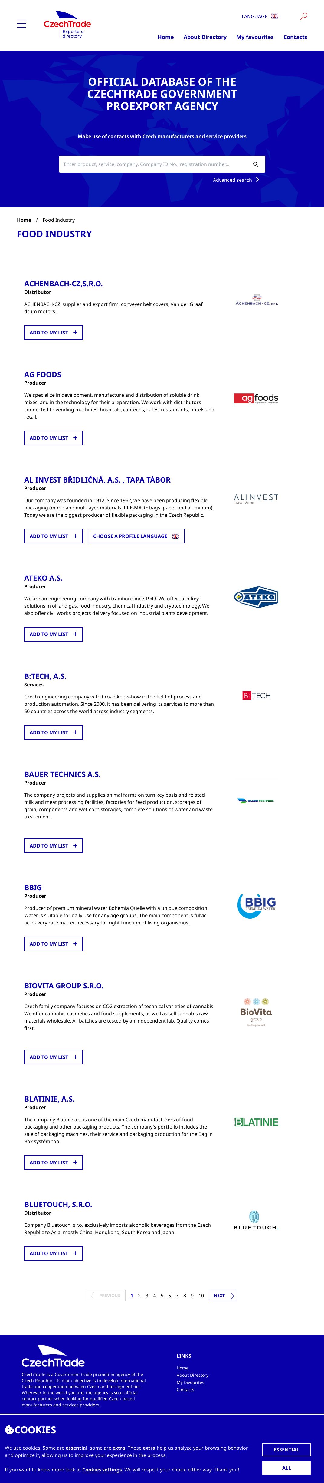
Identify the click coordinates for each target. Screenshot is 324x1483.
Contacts (295, 37)
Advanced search (237, 180)
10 (201, 1295)
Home (166, 37)
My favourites (255, 37)
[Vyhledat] (303, 16)
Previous (109, 1295)
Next (219, 1295)
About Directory (205, 37)
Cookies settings (102, 1469)
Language (260, 16)
